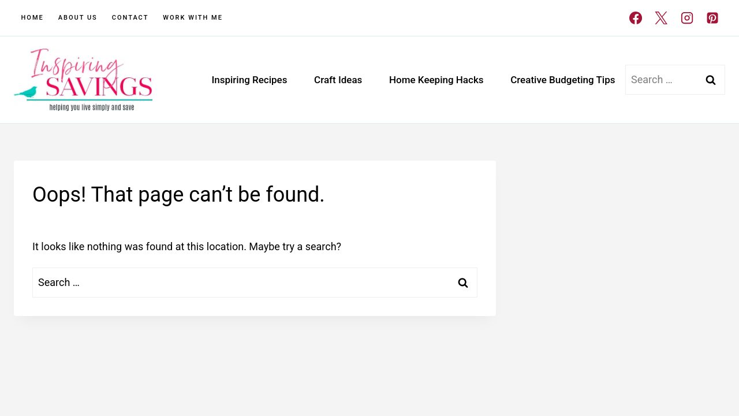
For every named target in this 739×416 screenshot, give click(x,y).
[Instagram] (686, 18)
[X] (661, 18)
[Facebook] (635, 18)
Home (32, 17)
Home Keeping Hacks (436, 80)
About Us (78, 17)
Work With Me (193, 17)
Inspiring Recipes (249, 80)
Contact (130, 17)
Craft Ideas (338, 80)
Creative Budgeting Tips (562, 80)
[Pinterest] (712, 18)
